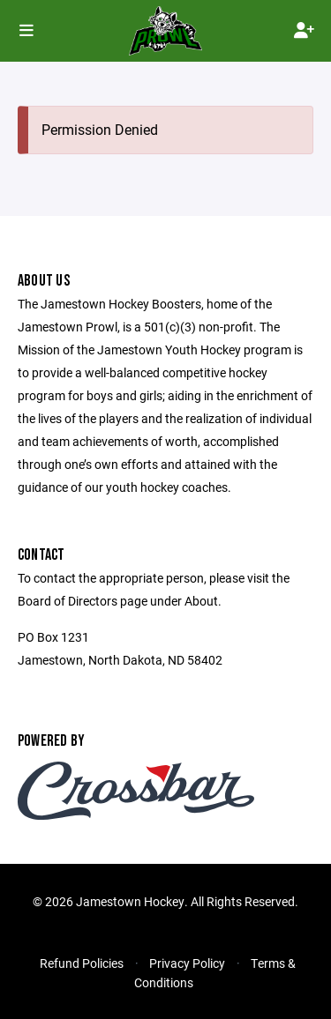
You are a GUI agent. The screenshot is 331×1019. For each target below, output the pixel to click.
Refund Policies (82, 963)
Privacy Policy (187, 963)
